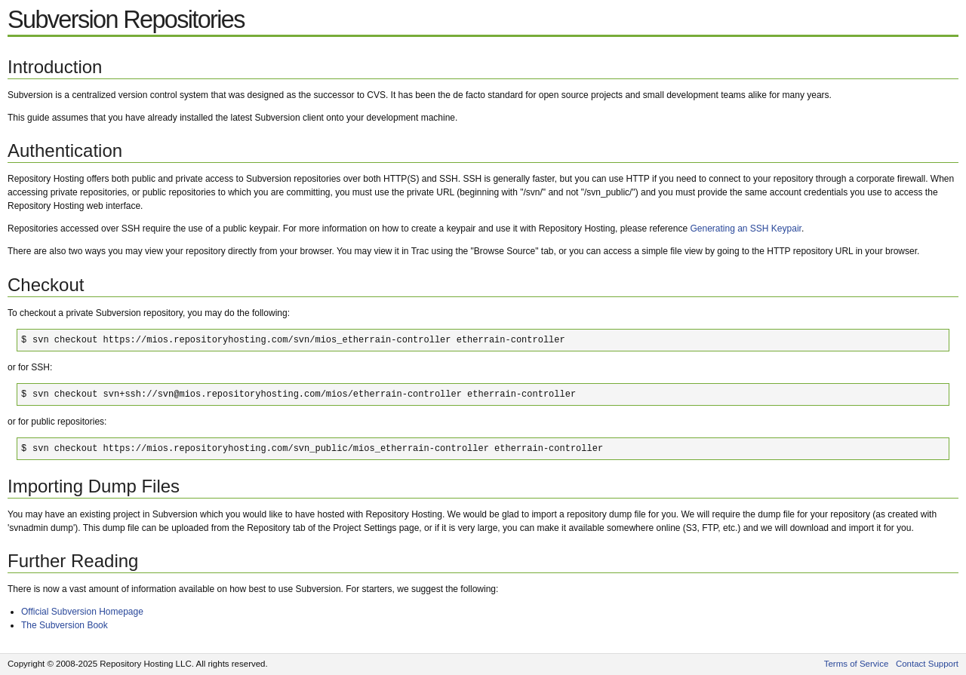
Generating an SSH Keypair (745, 228)
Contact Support (927, 663)
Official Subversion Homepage (82, 611)
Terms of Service (856, 663)
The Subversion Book (64, 625)
